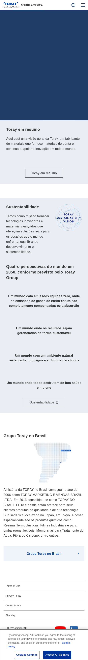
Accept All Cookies (57, 655)
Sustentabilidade (42, 402)
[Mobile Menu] (83, 5)
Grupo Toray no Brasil (44, 553)
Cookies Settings (27, 655)
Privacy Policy (13, 595)
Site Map (10, 615)
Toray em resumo (44, 173)
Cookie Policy (13, 605)
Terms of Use (13, 586)
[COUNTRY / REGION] (73, 5)
